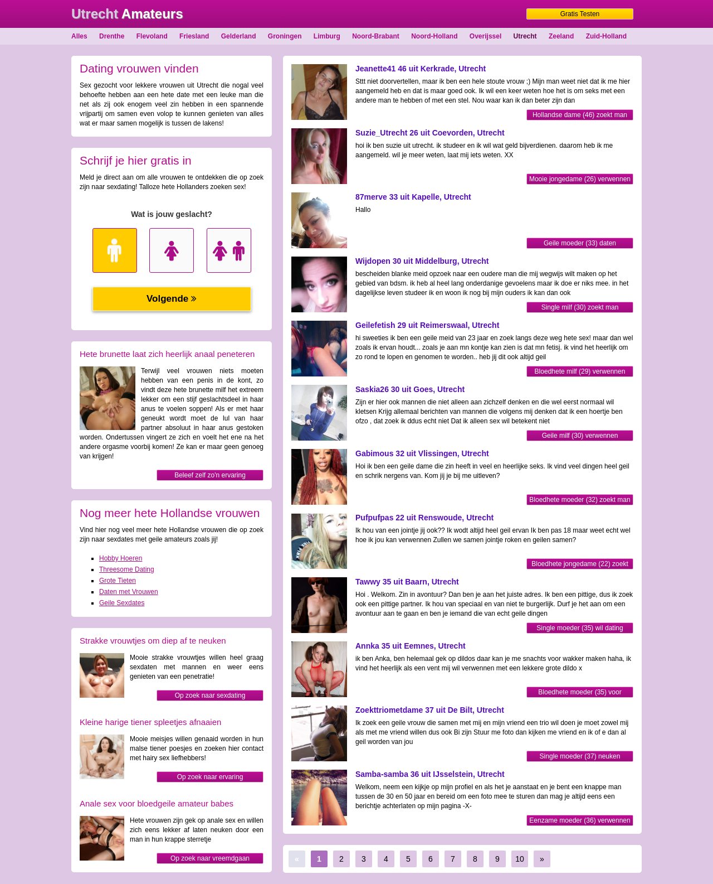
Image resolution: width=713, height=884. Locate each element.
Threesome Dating (126, 569)
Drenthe (111, 36)
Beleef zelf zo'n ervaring (210, 475)
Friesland (194, 36)
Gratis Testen (579, 14)
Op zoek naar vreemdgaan (210, 858)
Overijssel (485, 36)
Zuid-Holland (606, 36)
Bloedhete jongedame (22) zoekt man (579, 564)
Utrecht (525, 36)
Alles (79, 36)
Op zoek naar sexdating (210, 695)
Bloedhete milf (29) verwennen (580, 371)
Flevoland (152, 36)
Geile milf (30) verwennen (580, 435)
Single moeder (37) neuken (580, 756)
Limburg (327, 36)
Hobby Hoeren (120, 558)
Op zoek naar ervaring (210, 777)
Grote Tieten (117, 580)
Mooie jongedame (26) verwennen (580, 179)
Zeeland (561, 36)
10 (519, 858)
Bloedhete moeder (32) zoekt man (579, 500)
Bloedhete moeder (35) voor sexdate (579, 693)
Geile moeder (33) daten (580, 243)
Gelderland (238, 36)
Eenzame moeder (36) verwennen (579, 820)
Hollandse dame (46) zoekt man (580, 115)
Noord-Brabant (375, 36)
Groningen (285, 36)
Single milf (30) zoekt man (580, 307)
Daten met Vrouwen (128, 592)
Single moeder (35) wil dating (579, 628)
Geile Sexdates (121, 603)
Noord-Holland (434, 36)
